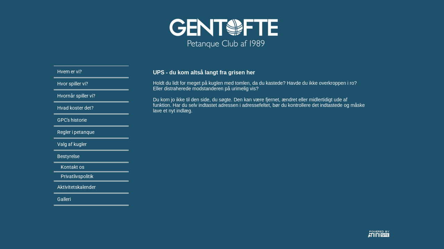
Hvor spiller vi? (72, 83)
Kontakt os (72, 167)
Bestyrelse (68, 156)
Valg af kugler (72, 144)
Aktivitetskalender (76, 187)
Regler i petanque (75, 132)
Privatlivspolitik (77, 176)
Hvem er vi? (69, 71)
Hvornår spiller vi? (76, 96)
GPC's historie (72, 120)
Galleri (64, 199)
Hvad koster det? (75, 108)
